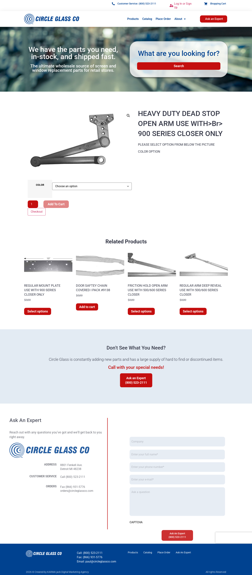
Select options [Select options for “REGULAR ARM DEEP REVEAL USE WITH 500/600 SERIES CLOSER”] (193, 311)
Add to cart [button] (87, 307)
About (180, 19)
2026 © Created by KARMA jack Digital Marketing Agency (57, 572)
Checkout (37, 211)
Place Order (163, 19)
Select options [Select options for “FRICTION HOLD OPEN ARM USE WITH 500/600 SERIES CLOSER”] (141, 311)
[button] (128, 115)
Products (133, 19)
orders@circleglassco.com (19, 490)
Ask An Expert (183, 552)
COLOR (40, 185)
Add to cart (56, 204)
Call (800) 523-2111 (15, 477)
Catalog (147, 19)
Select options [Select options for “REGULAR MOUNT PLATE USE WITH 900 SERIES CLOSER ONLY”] (37, 311)
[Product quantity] (33, 204)
